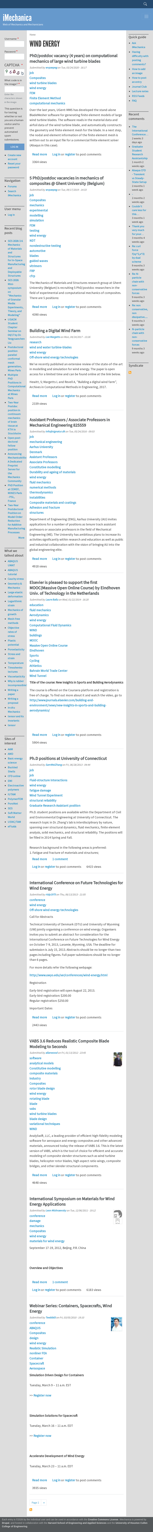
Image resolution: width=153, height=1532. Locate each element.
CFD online (14, 776)
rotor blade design (42, 1088)
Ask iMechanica (138, 45)
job (31, 73)
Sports (34, 655)
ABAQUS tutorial (13, 572)
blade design (38, 1119)
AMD (10, 754)
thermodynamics (41, 492)
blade (33, 1104)
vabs (32, 1109)
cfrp (32, 276)
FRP (32, 271)
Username (10, 39)
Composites (37, 78)
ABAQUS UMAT (13, 563)
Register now (42, 1395)
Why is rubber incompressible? (16, 683)
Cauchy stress (16, 579)
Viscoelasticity (16, 676)
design (33, 1338)
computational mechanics (47, 103)
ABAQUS (35, 1328)
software (35, 1058)
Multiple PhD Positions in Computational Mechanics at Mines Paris (17, 386)
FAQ (134, 100)
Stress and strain (14, 656)
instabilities (37, 497)
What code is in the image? (13, 82)
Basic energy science (15, 760)
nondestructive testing (45, 246)
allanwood (51, 1052)
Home (32, 34)
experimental (38, 210)
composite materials (43, 1073)
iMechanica (17, 17)
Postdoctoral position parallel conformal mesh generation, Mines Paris (15, 358)
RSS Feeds (138, 96)
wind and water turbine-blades (50, 347)
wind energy (37, 88)
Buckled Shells (12, 769)
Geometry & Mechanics (15, 585)
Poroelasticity (16, 649)
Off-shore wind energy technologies (53, 357)
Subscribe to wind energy (30, 1509)
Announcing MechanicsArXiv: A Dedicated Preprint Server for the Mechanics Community (17, 467)
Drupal (5, 1523)
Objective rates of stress (13, 632)
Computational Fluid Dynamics (50, 625)
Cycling (34, 661)
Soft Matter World (14, 815)
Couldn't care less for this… (139, 210)
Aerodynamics (39, 615)
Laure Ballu (51, 599)
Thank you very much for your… (138, 230)
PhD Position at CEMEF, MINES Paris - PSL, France (15, 493)
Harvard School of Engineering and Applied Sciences (77, 1523)
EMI (10, 781)
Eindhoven (36, 650)
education (36, 605)
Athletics (35, 666)
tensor (11, 725)
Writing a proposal (13, 701)
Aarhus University (41, 447)
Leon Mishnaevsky (55, 1210)
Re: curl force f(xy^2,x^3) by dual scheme (138, 253)
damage (35, 1221)
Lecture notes (140, 91)
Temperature (16, 663)
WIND (33, 630)
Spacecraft (36, 1363)
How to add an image (138, 71)
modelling (36, 215)
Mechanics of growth (15, 612)
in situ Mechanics (14, 709)
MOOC (33, 640)
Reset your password (14, 165)
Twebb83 (50, 1317)
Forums (12, 186)
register (70, 154)
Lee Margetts (52, 337)
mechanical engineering (45, 442)
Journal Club (139, 86)
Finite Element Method (45, 98)
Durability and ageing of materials (52, 472)
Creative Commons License (103, 1519)
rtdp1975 (50, 894)
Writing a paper (13, 692)
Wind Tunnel (37, 676)
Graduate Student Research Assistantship (140, 152)
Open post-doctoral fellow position (14, 443)
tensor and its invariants (16, 718)
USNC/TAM (14, 822)
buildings (35, 635)
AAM (10, 749)
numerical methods (42, 487)
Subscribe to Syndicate (130, 372)
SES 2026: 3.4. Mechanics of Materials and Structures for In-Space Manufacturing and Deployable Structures (16, 258)
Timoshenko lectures (15, 669)
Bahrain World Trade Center (48, 671)
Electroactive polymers (16, 787)
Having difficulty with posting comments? (140, 58)
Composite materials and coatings (52, 503)
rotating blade (39, 1099)
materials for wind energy (46, 1241)
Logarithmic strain (15, 603)
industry (35, 1078)
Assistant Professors (43, 457)
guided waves (38, 261)
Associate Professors (43, 462)
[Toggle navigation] (146, 16)
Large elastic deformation (15, 594)
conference (37, 900)
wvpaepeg (51, 67)
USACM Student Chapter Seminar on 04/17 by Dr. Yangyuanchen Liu (16, 331)
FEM (32, 93)
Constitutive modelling (45, 467)
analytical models (41, 1063)
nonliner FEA (38, 1353)
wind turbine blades (42, 83)
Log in (56, 154)
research (35, 342)
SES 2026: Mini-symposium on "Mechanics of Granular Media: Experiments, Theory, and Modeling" (15, 297)
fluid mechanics (40, 482)
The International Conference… (140, 130)
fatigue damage (40, 790)
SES (10, 808)
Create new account (14, 157)
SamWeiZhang (53, 764)
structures (36, 513)
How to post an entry (139, 80)
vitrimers (35, 266)
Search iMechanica (14, 193)
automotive (37, 251)
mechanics (36, 205)
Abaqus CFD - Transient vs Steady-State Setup (139, 176)
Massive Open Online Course (48, 645)
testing (34, 231)
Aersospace (37, 1368)
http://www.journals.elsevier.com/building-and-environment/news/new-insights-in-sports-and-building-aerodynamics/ (67, 705)
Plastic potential (13, 642)
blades (34, 256)
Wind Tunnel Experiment (46, 795)
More (21, 537)
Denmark (35, 452)
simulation (36, 220)
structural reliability (42, 800)
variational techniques (44, 1124)
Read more (39, 154)
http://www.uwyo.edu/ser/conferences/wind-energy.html (68, 975)
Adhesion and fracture (44, 507)
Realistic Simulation (42, 1348)
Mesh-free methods (14, 621)
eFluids (12, 826)
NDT (32, 241)
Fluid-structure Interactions (48, 780)
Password (9, 51)
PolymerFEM (15, 799)
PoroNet (13, 803)
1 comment (60, 859)
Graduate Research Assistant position (54, 805)
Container (36, 1358)
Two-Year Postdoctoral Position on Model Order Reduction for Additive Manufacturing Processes (16, 518)
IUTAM (12, 794)
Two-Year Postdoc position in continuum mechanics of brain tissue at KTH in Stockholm (14, 418)
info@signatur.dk (55, 431)
